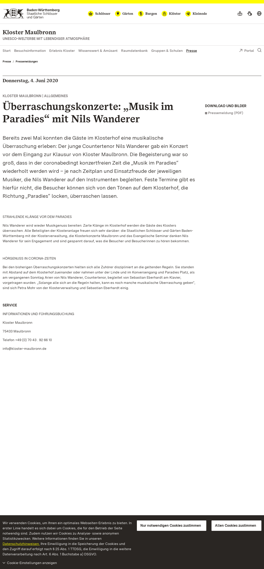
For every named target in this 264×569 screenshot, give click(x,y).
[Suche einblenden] (259, 50)
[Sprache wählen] (259, 14)
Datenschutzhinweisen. (21, 544)
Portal (246, 51)
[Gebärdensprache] (250, 14)
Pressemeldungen (27, 61)
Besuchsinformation (30, 51)
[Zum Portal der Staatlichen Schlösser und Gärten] (31, 13)
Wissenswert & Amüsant (98, 51)
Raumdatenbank (134, 51)
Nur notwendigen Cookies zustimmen (170, 525)
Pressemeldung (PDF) (225, 113)
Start (7, 51)
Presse (191, 51)
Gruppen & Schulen (167, 51)
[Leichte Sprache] (240, 14)
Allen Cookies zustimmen (235, 525)
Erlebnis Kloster (62, 51)
